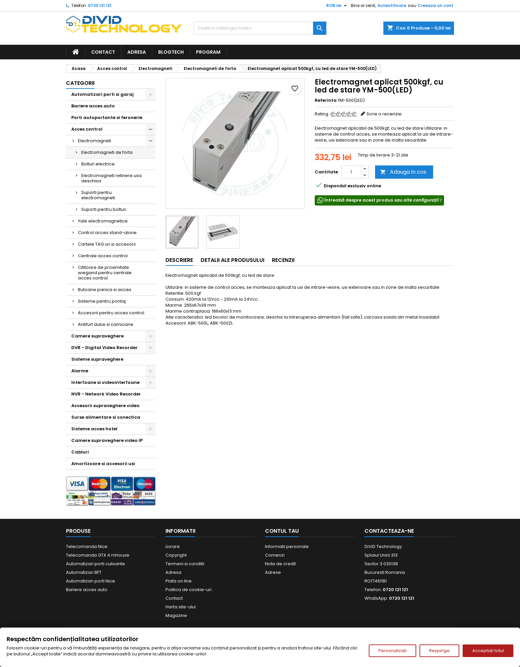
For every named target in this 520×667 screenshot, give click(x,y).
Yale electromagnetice (103, 221)
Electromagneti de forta (107, 152)
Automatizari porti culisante (95, 564)
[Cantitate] (351, 172)
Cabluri (80, 452)
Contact (103, 52)
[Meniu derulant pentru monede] (337, 5)
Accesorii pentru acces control (111, 313)
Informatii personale (287, 546)
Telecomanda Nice (86, 546)
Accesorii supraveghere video (105, 405)
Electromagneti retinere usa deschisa (111, 178)
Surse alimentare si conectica (105, 417)
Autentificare (391, 5)
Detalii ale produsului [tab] (232, 260)
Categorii (80, 83)
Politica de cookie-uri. (189, 589)
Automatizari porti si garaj (102, 94)
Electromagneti (94, 141)
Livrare (172, 546)
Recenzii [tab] (283, 260)
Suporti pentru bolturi (103, 209)
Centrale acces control (103, 256)
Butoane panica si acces (104, 289)
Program (208, 52)
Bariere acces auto (93, 106)
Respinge (439, 650)
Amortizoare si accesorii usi (103, 463)
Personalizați (392, 650)
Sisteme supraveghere (97, 359)
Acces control (86, 129)
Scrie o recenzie (384, 114)
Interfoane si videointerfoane (105, 382)
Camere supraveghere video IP (107, 440)
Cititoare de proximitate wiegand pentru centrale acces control (105, 272)
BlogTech (171, 52)
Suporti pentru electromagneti (98, 195)
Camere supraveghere (97, 336)
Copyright (176, 555)
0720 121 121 (99, 5)
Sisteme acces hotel (94, 429)
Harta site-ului (180, 607)
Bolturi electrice (98, 164)
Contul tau (282, 531)
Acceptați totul (488, 650)
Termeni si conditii (184, 564)
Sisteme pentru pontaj (102, 301)
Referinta (326, 100)
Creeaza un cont (435, 5)
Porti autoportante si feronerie (106, 117)
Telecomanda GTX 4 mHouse (97, 555)
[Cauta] (260, 28)
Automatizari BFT (83, 572)
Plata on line (178, 581)
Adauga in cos (403, 172)
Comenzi (275, 555)
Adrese (273, 572)
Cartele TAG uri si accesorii (107, 244)
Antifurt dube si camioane (105, 324)
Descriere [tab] (179, 260)
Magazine (176, 615)
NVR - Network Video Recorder (106, 394)
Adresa (136, 52)
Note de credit (280, 564)
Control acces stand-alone (107, 232)
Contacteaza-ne (389, 531)
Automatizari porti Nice (90, 581)
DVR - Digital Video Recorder (104, 347)
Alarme (79, 371)
